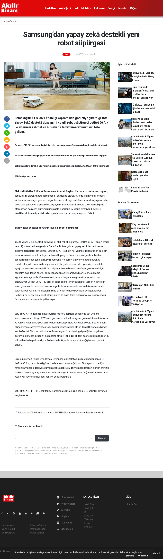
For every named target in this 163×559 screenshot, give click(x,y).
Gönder (102, 438)
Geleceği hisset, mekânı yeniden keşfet (140, 175)
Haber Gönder (37, 532)
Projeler (122, 8)
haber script (6, 555)
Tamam (143, 555)
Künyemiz (64, 522)
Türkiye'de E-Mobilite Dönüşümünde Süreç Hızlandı (143, 76)
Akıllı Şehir (65, 8)
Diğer (134, 8)
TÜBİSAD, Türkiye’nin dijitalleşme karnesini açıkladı (143, 108)
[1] (102, 359)
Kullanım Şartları (38, 525)
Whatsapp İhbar (38, 529)
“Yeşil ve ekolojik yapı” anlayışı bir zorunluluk (140, 228)
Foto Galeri (65, 497)
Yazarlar (63, 510)
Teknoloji (99, 8)
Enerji (111, 8)
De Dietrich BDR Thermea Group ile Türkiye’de (141, 301)
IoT (77, 8)
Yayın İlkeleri (8, 529)
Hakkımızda (8, 525)
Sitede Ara (132, 504)
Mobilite (86, 8)
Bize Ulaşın (65, 529)
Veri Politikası (8, 532)
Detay (130, 555)
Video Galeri (66, 503)
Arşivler (63, 516)
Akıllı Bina (50, 8)
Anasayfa (7, 21)
